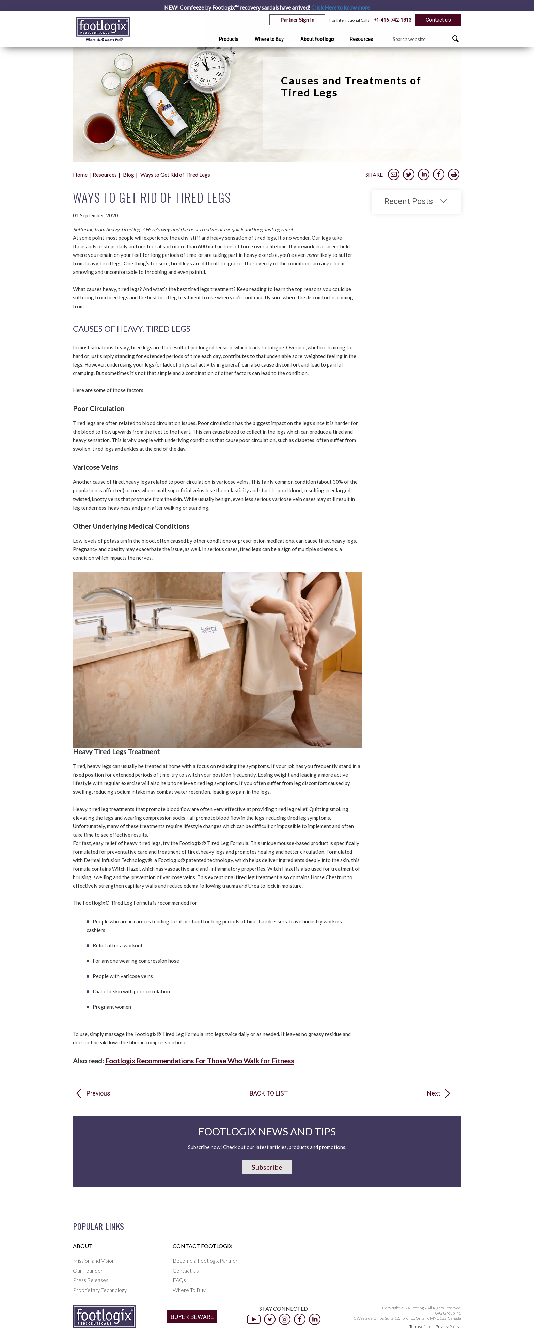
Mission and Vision (94, 1260)
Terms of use (420, 1326)
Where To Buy (189, 1290)
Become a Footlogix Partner (205, 1260)
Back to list (269, 1093)
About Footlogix (317, 39)
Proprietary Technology (100, 1290)
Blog (128, 174)
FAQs (179, 1280)
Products (229, 39)
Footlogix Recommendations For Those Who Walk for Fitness (199, 1061)
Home (80, 174)
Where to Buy (269, 39)
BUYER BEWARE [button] (192, 1316)
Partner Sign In (297, 19)
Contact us (438, 20)
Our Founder (88, 1270)
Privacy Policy (447, 1326)
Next (433, 1093)
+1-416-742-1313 (392, 20)
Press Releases (90, 1280)
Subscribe (267, 1167)
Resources (361, 39)
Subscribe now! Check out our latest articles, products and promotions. (267, 1147)
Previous (98, 1093)
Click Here (340, 7)
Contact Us (186, 1270)
